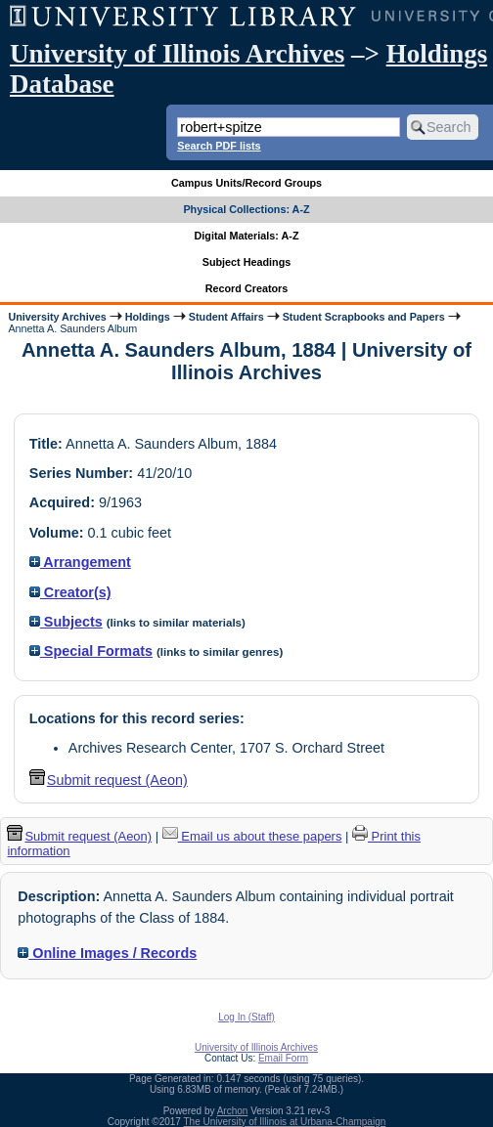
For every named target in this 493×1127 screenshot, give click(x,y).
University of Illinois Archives (177, 53)
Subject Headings (246, 262)
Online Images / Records (107, 953)
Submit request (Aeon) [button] (108, 780)
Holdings (147, 317)
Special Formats (91, 651)
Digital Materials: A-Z (247, 235)
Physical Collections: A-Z (246, 209)
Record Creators (247, 288)
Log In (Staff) (246, 1017)
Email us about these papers (252, 836)
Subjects (66, 621)
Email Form (283, 1058)
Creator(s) (70, 592)
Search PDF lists (218, 146)
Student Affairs (226, 317)
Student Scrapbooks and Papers (364, 317)
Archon (232, 1110)
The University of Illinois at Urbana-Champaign (285, 1121)
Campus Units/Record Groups (246, 183)
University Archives (57, 317)
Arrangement (80, 562)
